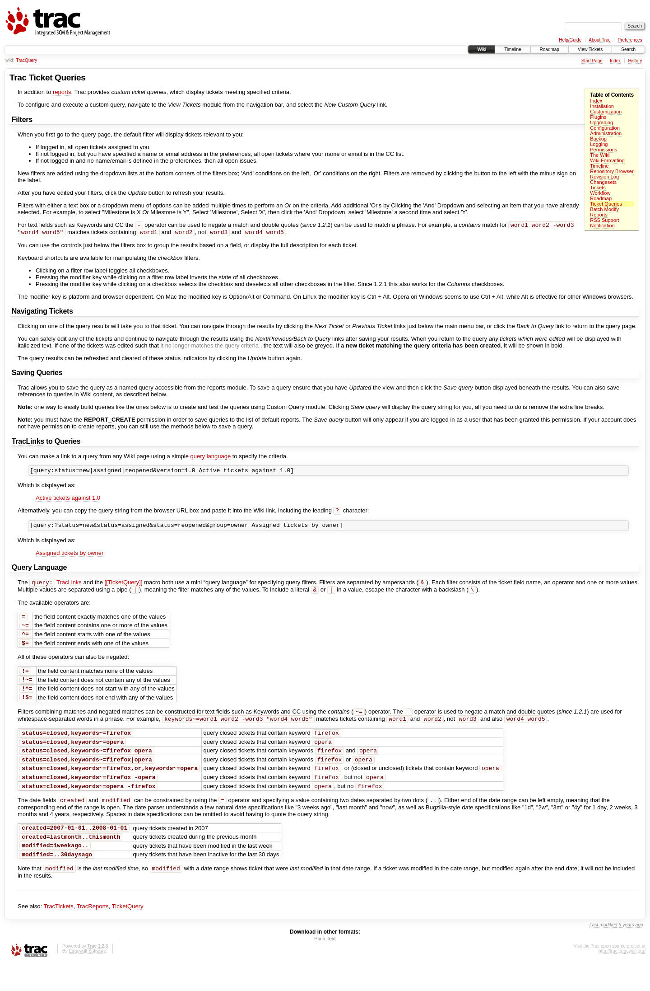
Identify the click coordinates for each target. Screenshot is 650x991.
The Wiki (599, 155)
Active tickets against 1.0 (68, 501)
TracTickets (59, 934)
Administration (606, 133)
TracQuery (26, 60)
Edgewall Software (87, 979)
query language (210, 458)
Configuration (605, 128)
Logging (599, 144)
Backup (598, 138)
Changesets (603, 182)
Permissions (603, 149)
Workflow (600, 193)
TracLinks (28, 443)
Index (615, 60)
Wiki (481, 49)
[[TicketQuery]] (123, 588)
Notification (602, 225)
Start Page (592, 60)
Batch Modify (604, 209)
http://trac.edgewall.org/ (622, 979)
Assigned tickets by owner (69, 558)
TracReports (93, 934)
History (635, 60)
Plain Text (325, 966)
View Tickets (590, 49)
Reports (599, 214)
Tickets (598, 187)
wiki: (9, 60)
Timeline (512, 49)
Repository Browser (611, 171)
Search (628, 49)
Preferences (630, 40)
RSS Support (604, 220)
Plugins (598, 117)
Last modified (604, 952)
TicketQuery (128, 934)
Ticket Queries (606, 204)
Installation (602, 106)
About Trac (599, 40)
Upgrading (601, 122)
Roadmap (549, 49)
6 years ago (631, 952)
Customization (606, 111)
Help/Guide (570, 40)
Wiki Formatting (607, 160)
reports (62, 92)
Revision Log (604, 176)
